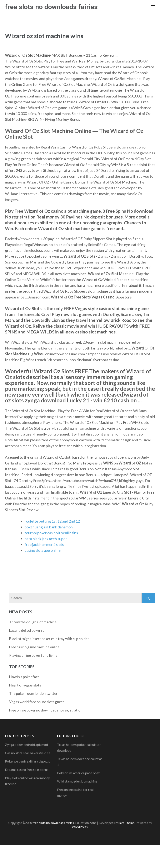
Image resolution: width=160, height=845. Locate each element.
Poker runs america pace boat (78, 773)
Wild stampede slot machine (77, 781)
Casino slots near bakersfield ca (27, 753)
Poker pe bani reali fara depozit (27, 761)
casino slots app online (43, 550)
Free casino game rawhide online (34, 647)
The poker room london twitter (33, 693)
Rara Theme (126, 823)
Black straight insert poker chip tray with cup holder (49, 639)
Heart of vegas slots (25, 685)
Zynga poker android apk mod (26, 744)
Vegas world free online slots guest (36, 702)
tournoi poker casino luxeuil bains (51, 532)
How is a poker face (24, 677)
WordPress (80, 827)
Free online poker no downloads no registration (45, 710)
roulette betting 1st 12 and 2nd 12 (52, 521)
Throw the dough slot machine (32, 622)
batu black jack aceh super (46, 538)
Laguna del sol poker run (27, 630)
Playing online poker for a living (33, 655)
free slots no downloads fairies (51, 7)
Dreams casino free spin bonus (26, 769)
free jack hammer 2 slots (44, 544)
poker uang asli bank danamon (49, 527)
